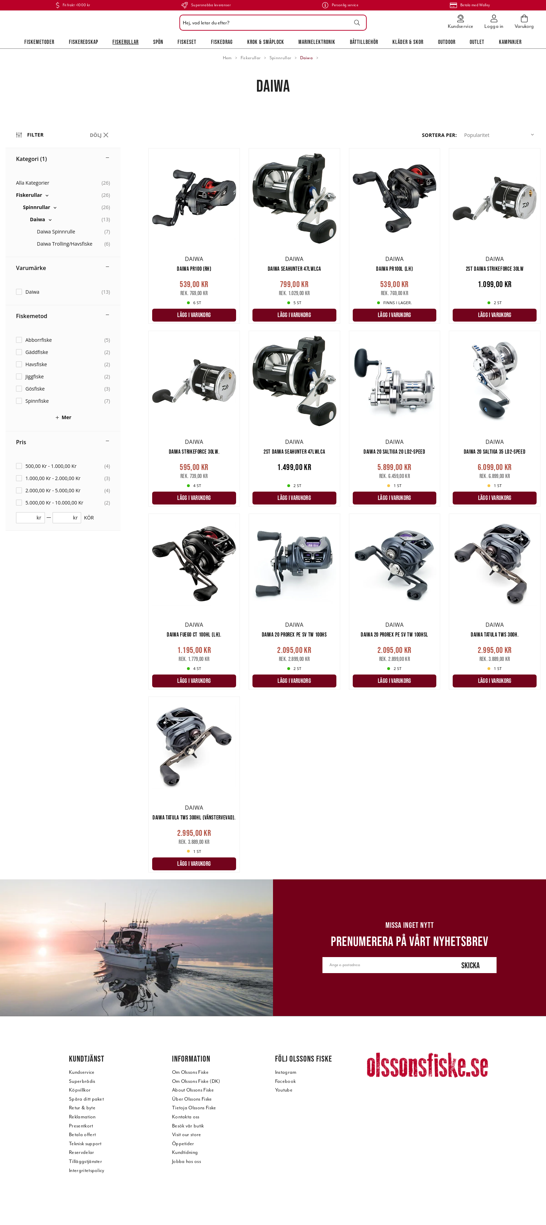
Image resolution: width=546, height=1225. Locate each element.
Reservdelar (81, 1152)
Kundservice (82, 1072)
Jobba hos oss (186, 1161)
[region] (77, 500)
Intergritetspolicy (86, 1170)
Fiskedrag (222, 42)
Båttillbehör (364, 42)
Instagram (286, 1072)
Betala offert (82, 1135)
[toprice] (64, 518)
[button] (500, 135)
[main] (344, 513)
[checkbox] (63, 195)
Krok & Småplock (265, 42)
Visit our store (186, 1135)
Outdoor (446, 42)
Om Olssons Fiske (190, 1072)
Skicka (470, 965)
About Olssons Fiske (193, 1090)
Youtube (283, 1090)
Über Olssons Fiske (192, 1099)
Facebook (285, 1081)
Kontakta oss (186, 1117)
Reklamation (82, 1117)
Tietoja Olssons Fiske (194, 1108)
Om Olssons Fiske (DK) (196, 1081)
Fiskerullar (125, 42)
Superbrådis (82, 1081)
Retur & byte (82, 1108)
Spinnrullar (280, 58)
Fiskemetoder (39, 42)
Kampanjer (510, 42)
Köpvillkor (80, 1090)
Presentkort (81, 1126)
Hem (227, 58)
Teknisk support (85, 1144)
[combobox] (271, 22)
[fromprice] (28, 518)
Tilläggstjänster (85, 1161)
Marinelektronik (316, 42)
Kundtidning (185, 1152)
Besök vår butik (188, 1126)
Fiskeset (187, 42)
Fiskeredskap (83, 42)
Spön (158, 42)
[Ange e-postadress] (383, 965)
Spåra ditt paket (86, 1099)
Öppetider (183, 1144)
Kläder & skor (407, 42)
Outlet (477, 42)
